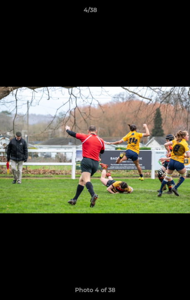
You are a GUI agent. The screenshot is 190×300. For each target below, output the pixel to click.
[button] (160, 12)
